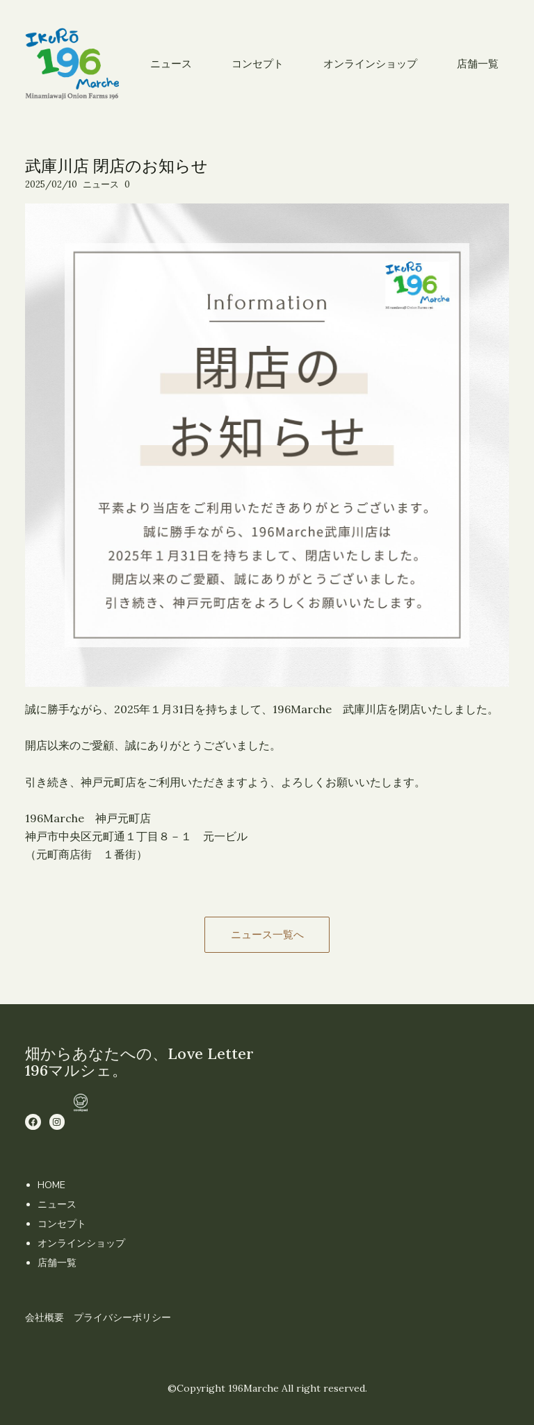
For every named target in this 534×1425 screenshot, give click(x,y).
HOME (51, 1185)
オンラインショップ (81, 1243)
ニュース (101, 184)
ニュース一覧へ (267, 934)
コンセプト (62, 1224)
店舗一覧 (57, 1262)
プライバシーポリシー (122, 1317)
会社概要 (44, 1317)
